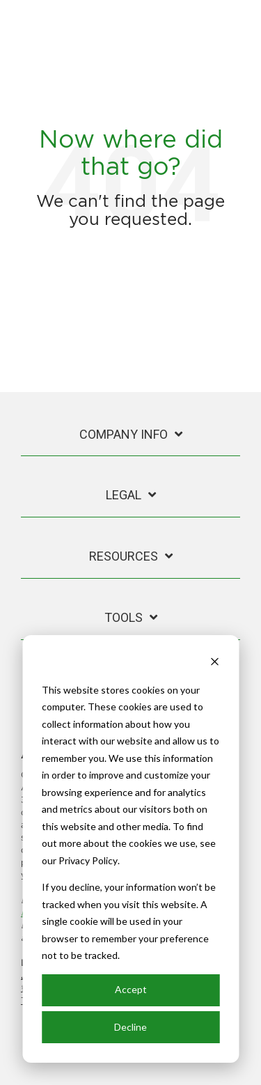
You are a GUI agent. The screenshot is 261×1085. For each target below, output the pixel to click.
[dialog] (130, 849)
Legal (123, 494)
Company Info (123, 434)
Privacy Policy (88, 860)
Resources (123, 556)
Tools (123, 617)
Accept (131, 989)
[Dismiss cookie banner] (214, 663)
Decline (130, 1027)
